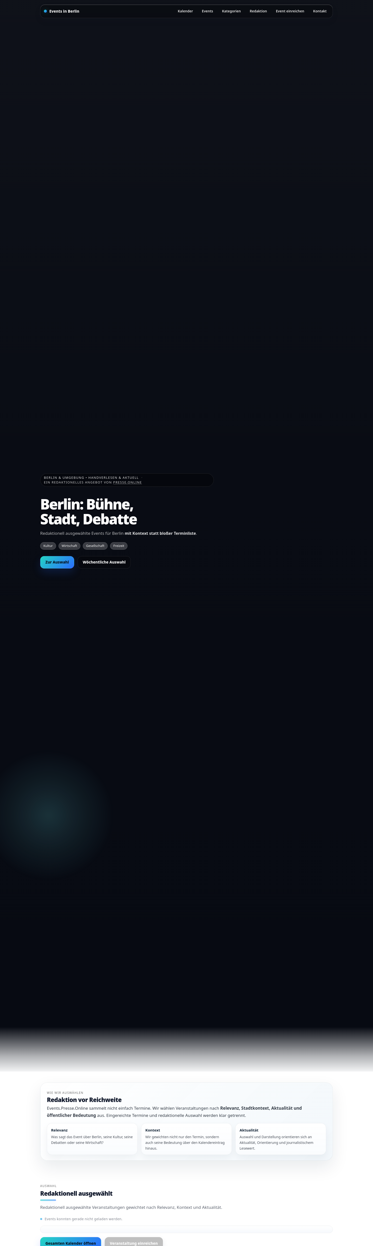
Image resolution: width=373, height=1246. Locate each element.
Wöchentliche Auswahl (104, 562)
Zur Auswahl (57, 562)
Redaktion (258, 11)
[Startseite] (61, 11)
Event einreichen (290, 11)
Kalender (185, 11)
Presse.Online (127, 482)
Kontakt (320, 11)
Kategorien (231, 11)
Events (207, 11)
